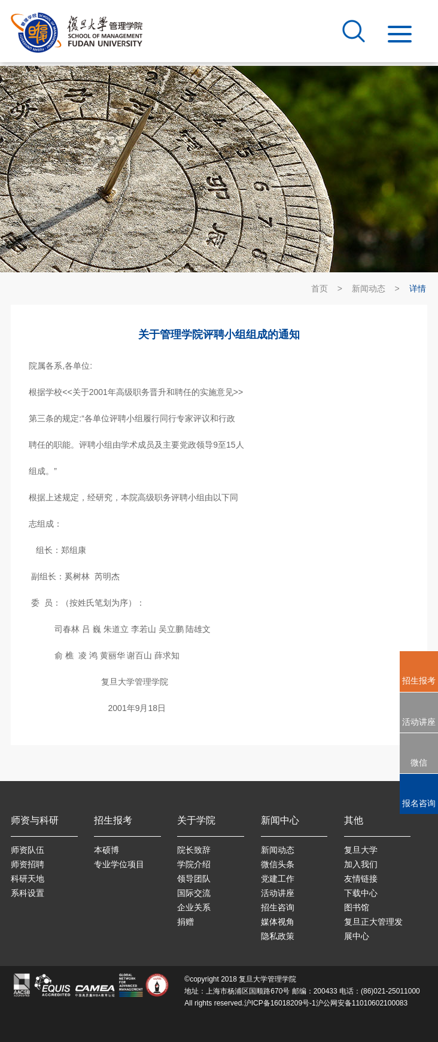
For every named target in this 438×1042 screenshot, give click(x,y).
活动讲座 (419, 722)
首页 (319, 288)
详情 (417, 288)
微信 (418, 762)
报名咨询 (419, 803)
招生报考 (419, 680)
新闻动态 (368, 288)
